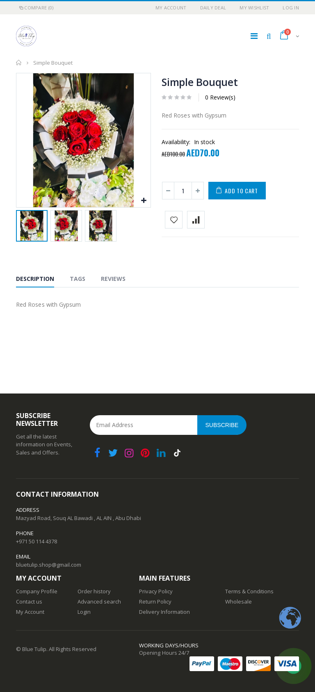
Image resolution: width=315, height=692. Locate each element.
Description (35, 279)
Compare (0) (35, 8)
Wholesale (238, 601)
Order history (94, 591)
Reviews (113, 279)
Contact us (29, 601)
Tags (77, 279)
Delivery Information (164, 611)
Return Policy (155, 601)
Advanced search (99, 601)
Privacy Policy (156, 591)
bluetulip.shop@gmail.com (48, 564)
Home (19, 63)
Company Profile (36, 591)
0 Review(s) (220, 97)
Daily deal (213, 8)
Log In (291, 8)
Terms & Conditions (249, 591)
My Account (171, 8)
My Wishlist (254, 8)
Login (84, 611)
